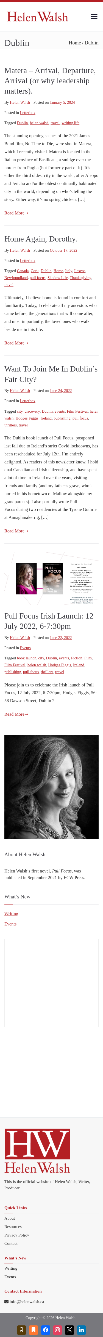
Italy (68, 271)
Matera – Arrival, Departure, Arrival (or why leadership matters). (50, 81)
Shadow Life (58, 278)
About (9, 1218)
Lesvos (79, 271)
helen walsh (39, 123)
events (60, 411)
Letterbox (27, 113)
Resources (13, 1226)
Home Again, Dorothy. (40, 238)
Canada (23, 271)
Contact (11, 1243)
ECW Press (74, 877)
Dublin (22, 123)
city (20, 411)
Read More (16, 213)
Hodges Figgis (27, 418)
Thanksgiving (80, 278)
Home (58, 271)
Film (88, 658)
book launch (27, 658)
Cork (35, 271)
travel (55, 123)
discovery (32, 411)
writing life (71, 123)
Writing (11, 913)
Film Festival (77, 411)
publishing (62, 418)
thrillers (10, 425)
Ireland (46, 418)
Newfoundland (16, 278)
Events (25, 648)
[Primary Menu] (94, 16)
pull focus (37, 278)
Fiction (76, 658)
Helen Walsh (20, 102)
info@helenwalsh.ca (27, 1301)
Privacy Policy (16, 1235)
